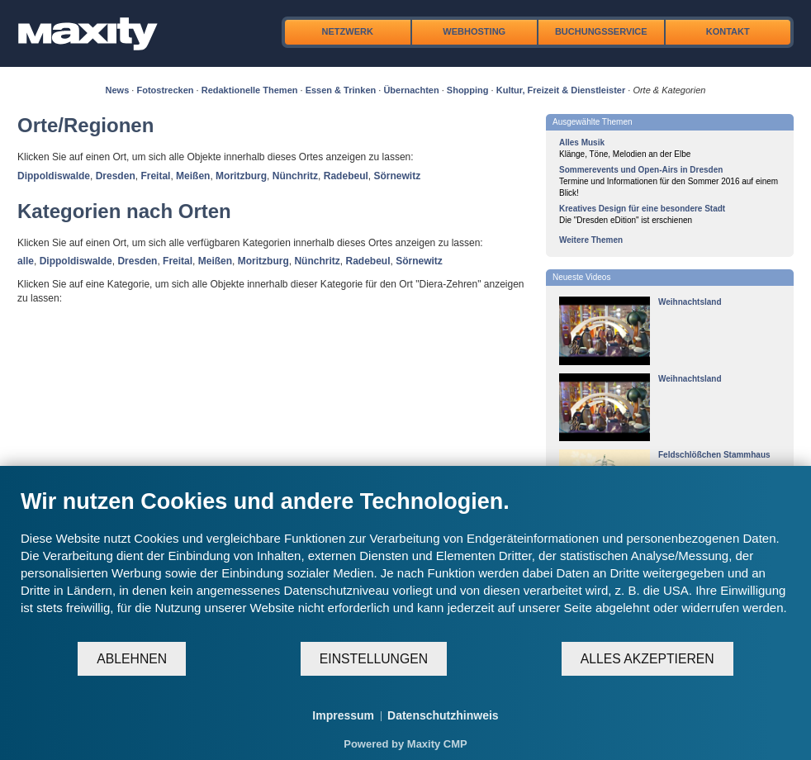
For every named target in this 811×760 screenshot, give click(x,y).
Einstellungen (374, 659)
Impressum (343, 715)
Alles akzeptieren (647, 659)
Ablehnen (132, 659)
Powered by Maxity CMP (405, 744)
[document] (405, 564)
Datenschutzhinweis (443, 715)
